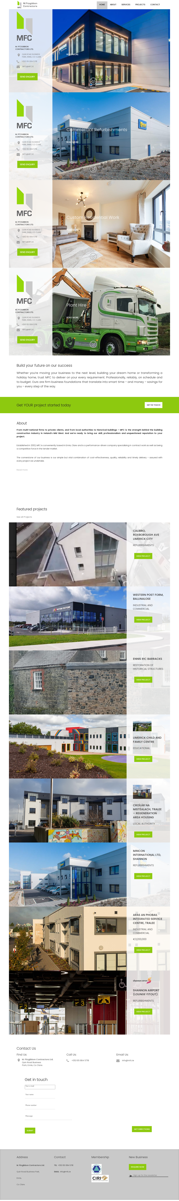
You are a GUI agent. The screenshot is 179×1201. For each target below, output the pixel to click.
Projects (140, 4)
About (113, 4)
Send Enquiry (27, 76)
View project (145, 558)
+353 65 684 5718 (65, 1166)
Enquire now (139, 1168)
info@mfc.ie (65, 1173)
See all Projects (24, 518)
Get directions (138, 1129)
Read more (72, 54)
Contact (155, 4)
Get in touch (152, 405)
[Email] (148, 1177)
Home (102, 4)
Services (125, 4)
